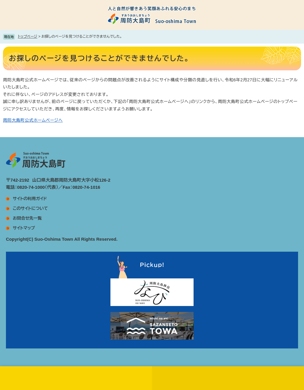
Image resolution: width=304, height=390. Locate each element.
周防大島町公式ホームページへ (33, 120)
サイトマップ (24, 228)
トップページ (27, 36)
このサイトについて (30, 208)
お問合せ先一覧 (27, 218)
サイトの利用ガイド (30, 198)
